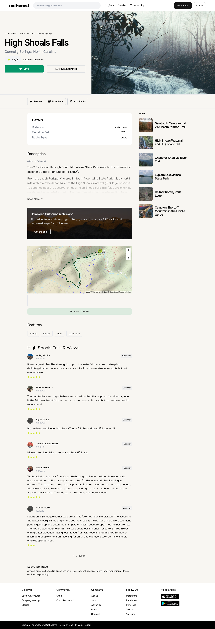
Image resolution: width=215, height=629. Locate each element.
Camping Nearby (31, 600)
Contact (95, 614)
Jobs (93, 600)
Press (94, 609)
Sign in (199, 5)
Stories (122, 5)
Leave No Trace (53, 571)
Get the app (40, 231)
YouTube (130, 614)
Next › (82, 555)
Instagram (131, 595)
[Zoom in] (128, 250)
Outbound (41, 161)
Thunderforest (97, 292)
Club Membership (65, 600)
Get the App (183, 5)
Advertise (96, 604)
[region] (79, 269)
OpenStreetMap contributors (120, 292)
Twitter (130, 609)
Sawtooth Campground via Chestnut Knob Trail (170, 125)
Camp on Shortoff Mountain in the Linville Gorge (170, 211)
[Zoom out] (128, 254)
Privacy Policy (83, 624)
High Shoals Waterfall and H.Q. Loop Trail (169, 142)
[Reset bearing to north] (128, 258)
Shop (59, 595)
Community (137, 5)
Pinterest (131, 604)
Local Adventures (31, 595)
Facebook (131, 600)
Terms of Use (66, 624)
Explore (109, 5)
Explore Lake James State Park (168, 176)
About (94, 595)
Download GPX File (79, 311)
